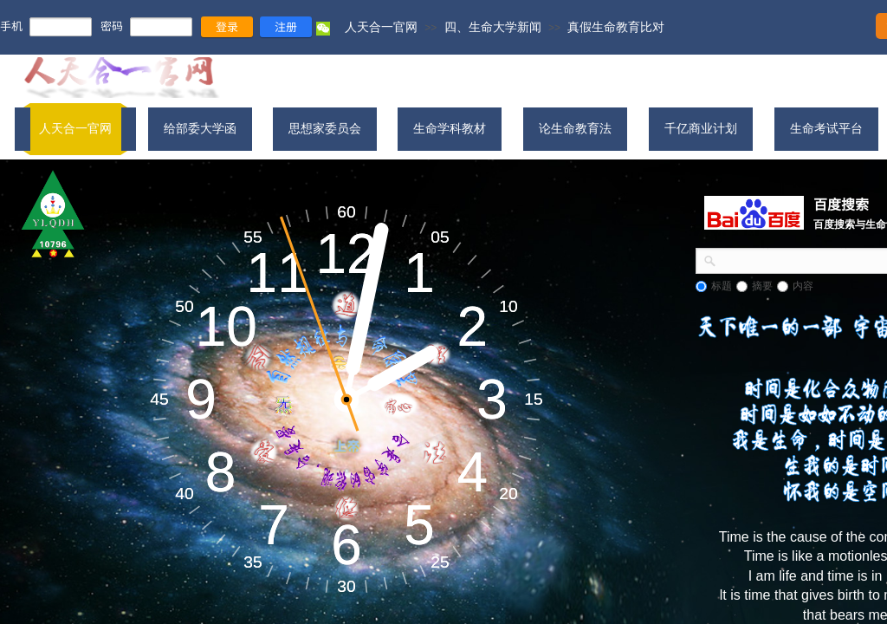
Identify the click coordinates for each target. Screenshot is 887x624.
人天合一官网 (381, 27)
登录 (227, 26)
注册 (286, 26)
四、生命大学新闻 (492, 27)
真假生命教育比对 (615, 27)
